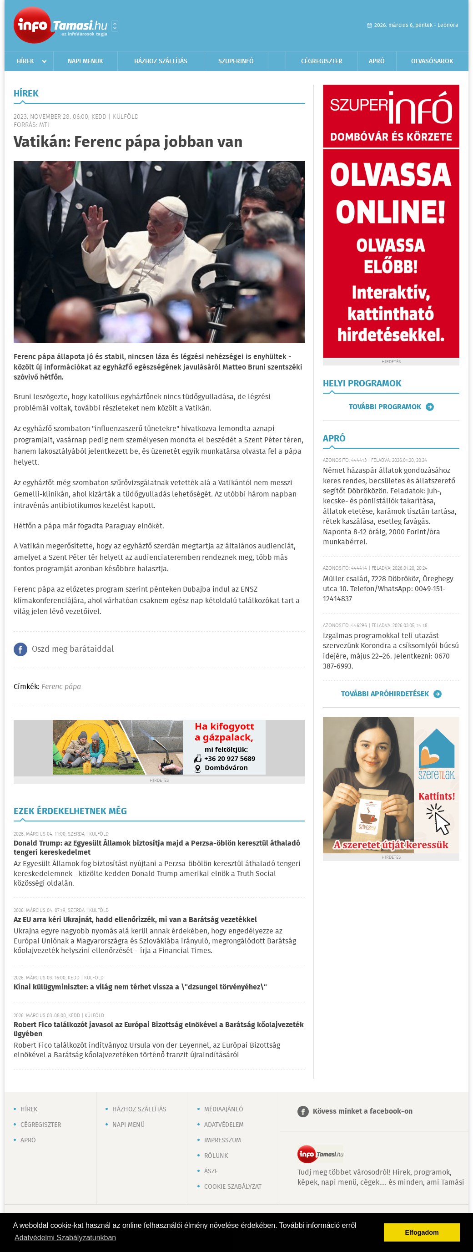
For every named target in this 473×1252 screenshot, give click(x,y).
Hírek (25, 61)
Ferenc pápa (61, 687)
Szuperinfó (236, 61)
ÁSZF (211, 1171)
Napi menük (85, 61)
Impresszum (222, 1140)
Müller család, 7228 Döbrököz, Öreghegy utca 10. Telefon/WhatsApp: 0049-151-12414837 (388, 589)
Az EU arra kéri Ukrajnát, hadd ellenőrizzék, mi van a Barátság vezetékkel (135, 920)
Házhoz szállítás (160, 61)
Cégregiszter (321, 61)
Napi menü (128, 1125)
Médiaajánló (223, 1110)
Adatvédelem (224, 1125)
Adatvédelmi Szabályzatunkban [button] (65, 1238)
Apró (377, 61)
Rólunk (216, 1156)
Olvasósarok (432, 61)
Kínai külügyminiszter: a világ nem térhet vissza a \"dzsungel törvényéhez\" (140, 987)
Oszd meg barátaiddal (73, 649)
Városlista (114, 26)
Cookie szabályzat (233, 1187)
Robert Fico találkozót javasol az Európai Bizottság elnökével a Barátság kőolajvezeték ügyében (159, 1029)
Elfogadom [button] (422, 1232)
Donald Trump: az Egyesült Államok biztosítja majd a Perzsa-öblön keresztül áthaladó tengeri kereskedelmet (157, 848)
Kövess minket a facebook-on (363, 1111)
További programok (385, 407)
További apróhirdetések (385, 694)
